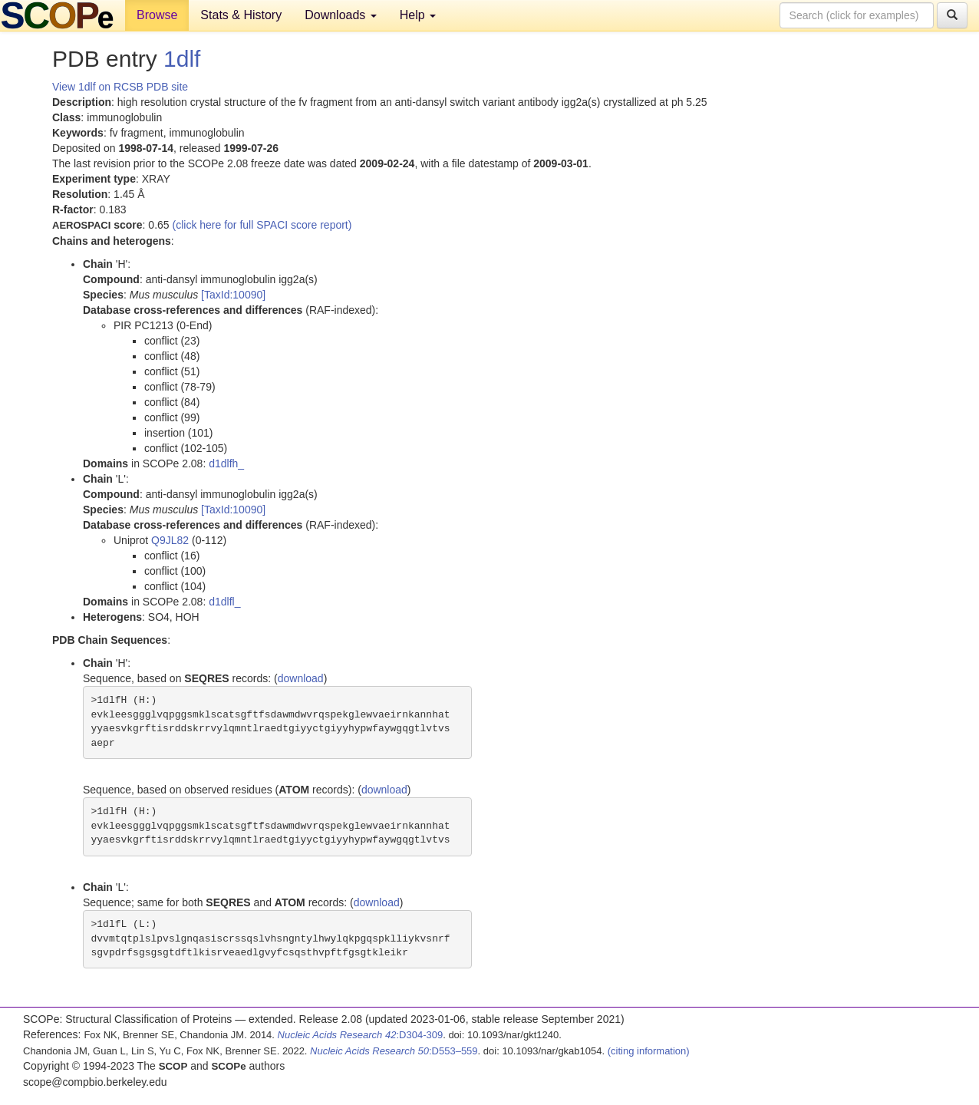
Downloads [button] (341, 14)
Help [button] (418, 14)
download (301, 678)
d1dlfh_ (226, 463)
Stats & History (241, 14)
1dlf (181, 58)
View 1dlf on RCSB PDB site (120, 87)
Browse (157, 14)
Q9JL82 (170, 540)
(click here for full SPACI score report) (262, 225)
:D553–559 (394, 1051)
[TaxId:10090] (233, 295)
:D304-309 (360, 1035)
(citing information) (649, 1051)
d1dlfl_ (224, 601)
